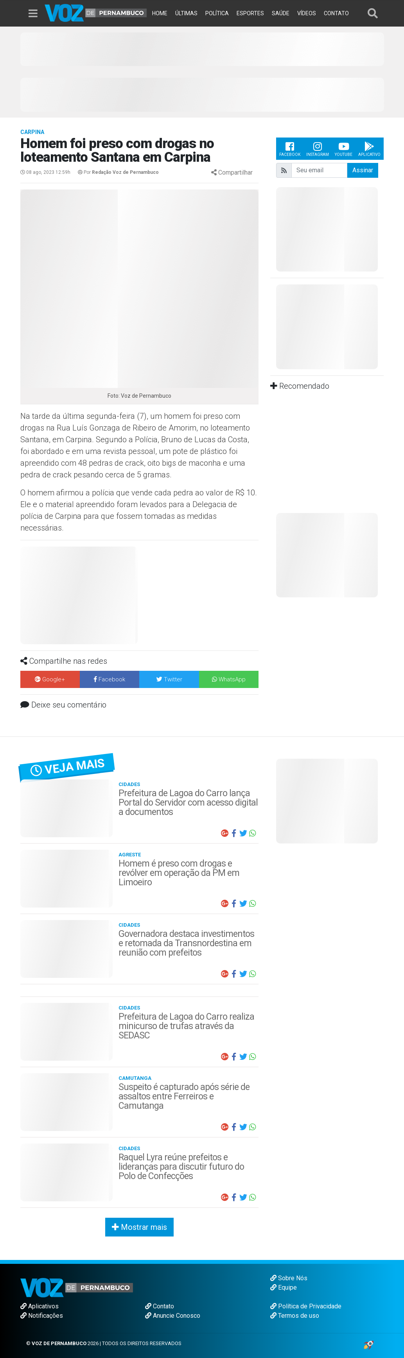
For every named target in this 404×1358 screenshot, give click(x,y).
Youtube (343, 149)
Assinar (362, 170)
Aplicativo (369, 149)
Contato (159, 1306)
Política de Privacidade (305, 1306)
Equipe (283, 1287)
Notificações (41, 1315)
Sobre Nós (288, 1278)
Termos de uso (294, 1315)
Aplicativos (39, 1306)
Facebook (289, 149)
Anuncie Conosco (172, 1315)
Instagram (317, 149)
